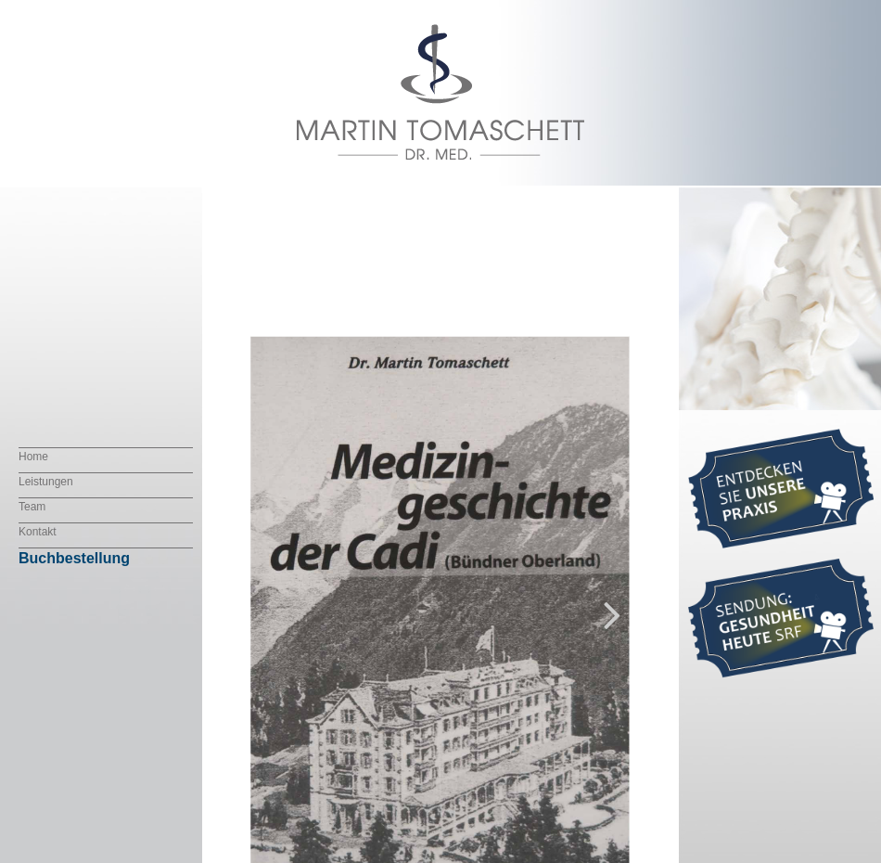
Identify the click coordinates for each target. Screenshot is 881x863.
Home (33, 456)
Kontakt (38, 531)
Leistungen (46, 481)
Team (32, 506)
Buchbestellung (74, 558)
